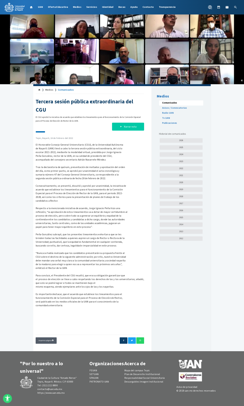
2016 (181, 210)
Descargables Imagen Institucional (143, 381)
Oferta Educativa (58, 7)
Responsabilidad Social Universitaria (144, 378)
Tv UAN (166, 118)
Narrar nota (128, 126)
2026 (181, 140)
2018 (181, 196)
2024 (181, 154)
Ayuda (134, 7)
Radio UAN (168, 113)
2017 (181, 203)
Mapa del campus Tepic (137, 370)
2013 (181, 231)
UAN (40, 7)
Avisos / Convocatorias (174, 108)
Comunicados (66, 90)
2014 (181, 224)
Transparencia (167, 7)
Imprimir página (46, 340)
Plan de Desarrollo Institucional (142, 374)
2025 (181, 147)
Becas (122, 7)
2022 (181, 168)
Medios (77, 7)
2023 (181, 161)
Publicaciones (169, 123)
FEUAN (93, 370)
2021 (181, 175)
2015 (181, 217)
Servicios (91, 7)
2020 (181, 182)
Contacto (148, 7)
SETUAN (94, 374)
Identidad (107, 7)
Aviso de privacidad (186, 387)
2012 (181, 238)
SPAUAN (94, 378)
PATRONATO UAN (99, 381)
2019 (181, 189)
